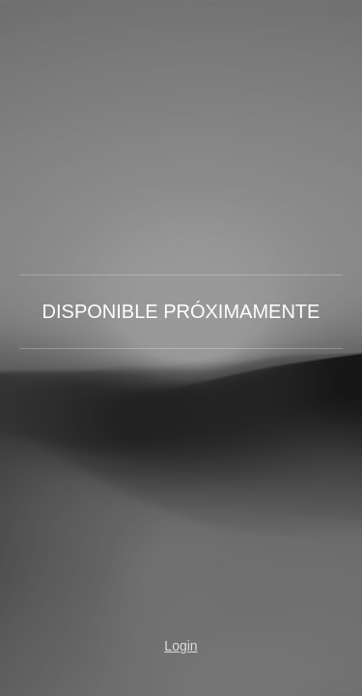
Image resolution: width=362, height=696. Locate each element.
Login (180, 645)
